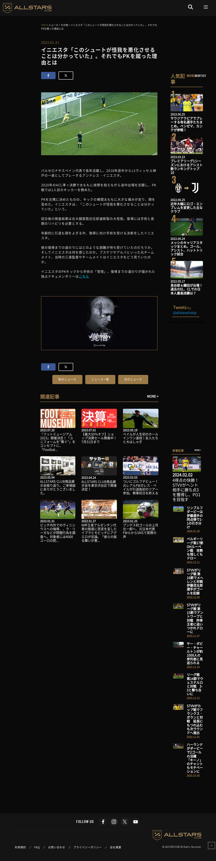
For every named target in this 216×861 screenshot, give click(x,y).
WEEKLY (191, 75)
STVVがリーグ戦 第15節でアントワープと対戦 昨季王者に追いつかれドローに (195, 618)
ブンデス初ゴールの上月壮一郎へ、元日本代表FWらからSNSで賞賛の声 (140, 531)
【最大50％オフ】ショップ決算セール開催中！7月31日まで (99, 438)
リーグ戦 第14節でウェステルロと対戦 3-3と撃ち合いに (195, 684)
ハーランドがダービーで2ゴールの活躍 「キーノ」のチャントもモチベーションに (195, 758)
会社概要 (115, 847)
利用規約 (20, 847)
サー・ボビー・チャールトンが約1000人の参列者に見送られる (195, 653)
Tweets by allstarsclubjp (186, 321)
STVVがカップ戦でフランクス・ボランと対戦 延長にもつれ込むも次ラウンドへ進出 (195, 719)
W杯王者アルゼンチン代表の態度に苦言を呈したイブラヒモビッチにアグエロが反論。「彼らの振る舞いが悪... (99, 533)
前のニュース (67, 379)
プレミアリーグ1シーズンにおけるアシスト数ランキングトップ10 (186, 166)
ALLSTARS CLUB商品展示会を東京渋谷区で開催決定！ (99, 485)
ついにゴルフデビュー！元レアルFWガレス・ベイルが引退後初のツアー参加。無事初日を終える (140, 487)
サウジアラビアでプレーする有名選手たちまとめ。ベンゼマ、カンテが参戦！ (186, 124)
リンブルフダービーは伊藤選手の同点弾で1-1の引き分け (195, 517)
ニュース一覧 (100, 379)
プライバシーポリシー (87, 847)
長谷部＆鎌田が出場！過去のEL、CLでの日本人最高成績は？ (186, 289)
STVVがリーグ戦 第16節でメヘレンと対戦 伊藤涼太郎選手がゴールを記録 (196, 581)
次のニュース (133, 379)
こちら (84, 276)
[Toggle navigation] (205, 7)
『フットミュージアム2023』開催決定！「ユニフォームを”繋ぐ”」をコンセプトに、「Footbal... (57, 442)
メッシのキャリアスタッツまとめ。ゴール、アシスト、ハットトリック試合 (186, 248)
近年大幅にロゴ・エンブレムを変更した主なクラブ (186, 207)
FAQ (37, 847)
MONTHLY (200, 75)
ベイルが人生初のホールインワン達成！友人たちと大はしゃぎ (140, 438)
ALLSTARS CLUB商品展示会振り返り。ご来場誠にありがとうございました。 (57, 487)
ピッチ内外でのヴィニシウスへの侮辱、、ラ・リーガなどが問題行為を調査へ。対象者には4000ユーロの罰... (57, 533)
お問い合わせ (56, 847)
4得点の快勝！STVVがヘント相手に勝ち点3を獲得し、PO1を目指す (186, 489)
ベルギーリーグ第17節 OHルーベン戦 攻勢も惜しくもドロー (195, 548)
